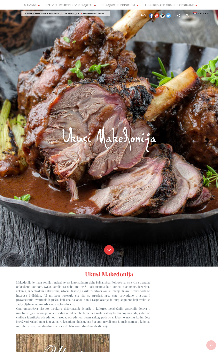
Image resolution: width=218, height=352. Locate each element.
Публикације (71, 13)
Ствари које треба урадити (70, 5)
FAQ (143, 15)
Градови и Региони (119, 5)
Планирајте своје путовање (170, 5)
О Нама (30, 5)
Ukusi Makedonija (94, 13)
